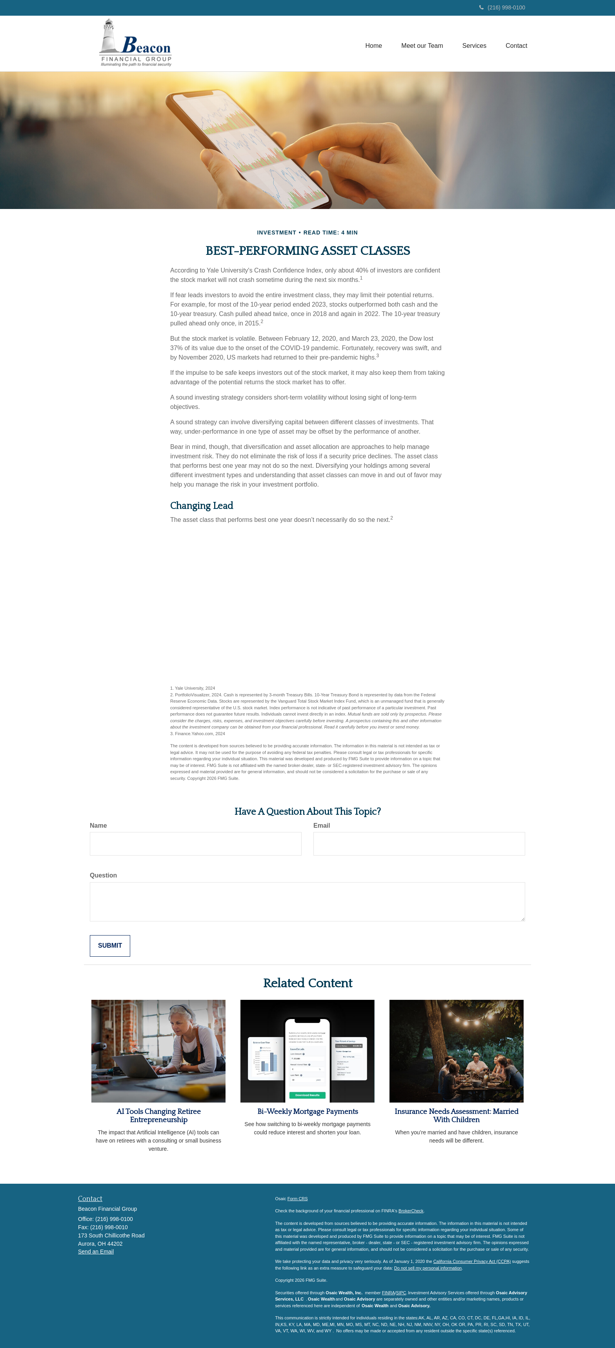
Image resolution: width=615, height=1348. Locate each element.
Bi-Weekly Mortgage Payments (307, 1112)
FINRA (388, 1292)
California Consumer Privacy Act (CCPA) (472, 1261)
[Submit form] (110, 946)
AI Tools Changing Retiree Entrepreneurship (158, 1116)
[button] (421, 43)
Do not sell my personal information (428, 1268)
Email (321, 825)
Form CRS (297, 1198)
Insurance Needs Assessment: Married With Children (457, 1116)
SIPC (401, 1292)
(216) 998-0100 (502, 7)
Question (103, 875)
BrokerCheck (411, 1210)
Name (98, 825)
